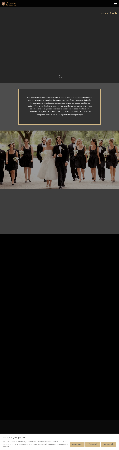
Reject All (93, 444)
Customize (76, 444)
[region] (59, 442)
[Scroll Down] (59, 76)
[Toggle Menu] (115, 3)
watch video (109, 13)
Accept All (108, 444)
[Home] (9, 3)
